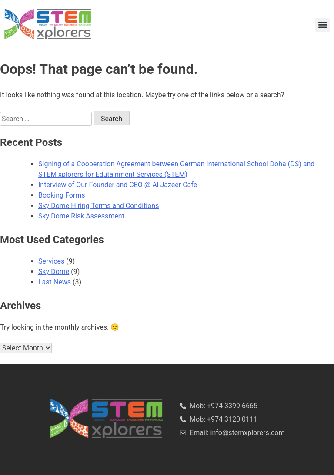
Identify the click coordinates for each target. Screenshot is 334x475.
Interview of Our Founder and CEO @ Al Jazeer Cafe (117, 185)
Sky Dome (53, 271)
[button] (322, 25)
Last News (54, 282)
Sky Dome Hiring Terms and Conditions (98, 205)
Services (51, 261)
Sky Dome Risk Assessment (81, 216)
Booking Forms (61, 195)
